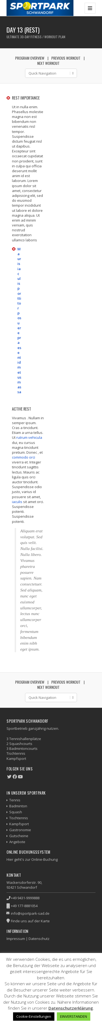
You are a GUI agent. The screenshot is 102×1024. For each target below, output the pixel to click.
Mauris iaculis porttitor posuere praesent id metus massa (19, 320)
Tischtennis (18, 817)
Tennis (14, 800)
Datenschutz (39, 938)
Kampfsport (19, 823)
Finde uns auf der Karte (30, 921)
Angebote (17, 841)
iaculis (17, 501)
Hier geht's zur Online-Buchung (32, 859)
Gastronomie (20, 829)
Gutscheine (18, 835)
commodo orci (23, 457)
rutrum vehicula (29, 437)
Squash (15, 811)
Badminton (18, 806)
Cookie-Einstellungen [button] (33, 1016)
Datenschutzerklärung (70, 1008)
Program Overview (29, 58)
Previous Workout (66, 58)
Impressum (16, 938)
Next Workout (48, 63)
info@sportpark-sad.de (30, 913)
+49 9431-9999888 (25, 897)
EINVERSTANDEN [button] (73, 1016)
